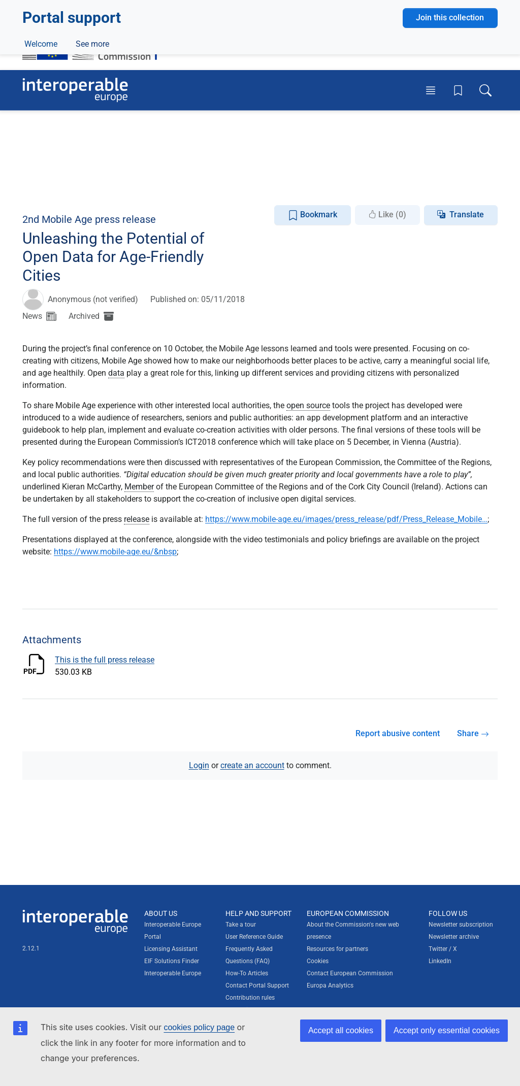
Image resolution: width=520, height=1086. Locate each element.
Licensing (300, 163)
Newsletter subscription (461, 924)
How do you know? (210, 7)
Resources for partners (337, 948)
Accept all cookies (340, 1030)
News (83, 186)
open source (308, 405)
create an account (252, 765)
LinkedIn (440, 961)
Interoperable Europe (172, 973)
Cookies (318, 961)
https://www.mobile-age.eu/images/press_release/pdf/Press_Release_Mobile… (346, 519)
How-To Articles (246, 973)
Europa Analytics (330, 985)
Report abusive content (397, 733)
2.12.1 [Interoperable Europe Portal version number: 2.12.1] (31, 948)
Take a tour (240, 924)
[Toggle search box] (485, 90)
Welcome (40, 186)
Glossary (225, 186)
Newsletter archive (454, 936)
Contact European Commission (350, 973)
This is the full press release (104, 660)
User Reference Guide (254, 936)
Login (199, 765)
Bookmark (312, 215)
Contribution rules (250, 997)
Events (122, 186)
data (116, 373)
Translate (466, 214)
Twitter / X (443, 948)
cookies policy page (199, 1027)
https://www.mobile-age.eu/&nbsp (115, 551)
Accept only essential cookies (447, 1030)
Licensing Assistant (171, 948)
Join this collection (450, 128)
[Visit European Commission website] (94, 42)
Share (473, 733)
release (136, 519)
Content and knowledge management (203, 163)
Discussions (171, 186)
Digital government (89, 163)
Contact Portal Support (257, 985)
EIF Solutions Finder (171, 961)
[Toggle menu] (430, 90)
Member (139, 486)
